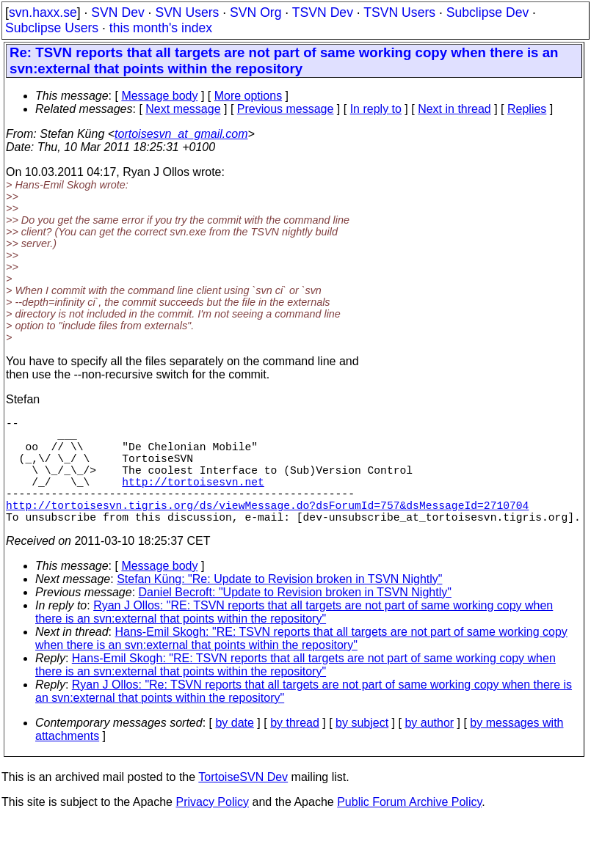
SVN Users (187, 12)
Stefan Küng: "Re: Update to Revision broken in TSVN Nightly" (279, 605)
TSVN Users (399, 12)
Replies (526, 109)
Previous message (285, 109)
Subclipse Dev (487, 12)
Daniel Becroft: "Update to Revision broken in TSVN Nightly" (295, 618)
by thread (294, 749)
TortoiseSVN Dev (243, 803)
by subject (362, 749)
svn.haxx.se (43, 12)
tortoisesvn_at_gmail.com (181, 134)
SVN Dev (117, 12)
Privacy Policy (212, 828)
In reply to (376, 109)
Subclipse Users (51, 28)
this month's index (160, 28)
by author (429, 749)
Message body (159, 95)
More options (248, 95)
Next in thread (454, 109)
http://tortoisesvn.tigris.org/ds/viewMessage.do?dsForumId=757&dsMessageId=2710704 (267, 528)
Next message (182, 109)
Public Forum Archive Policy (409, 828)
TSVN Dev (322, 12)
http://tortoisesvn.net (193, 498)
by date (234, 749)
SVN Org (255, 12)
